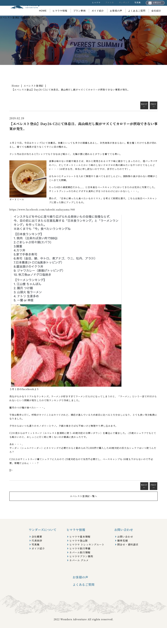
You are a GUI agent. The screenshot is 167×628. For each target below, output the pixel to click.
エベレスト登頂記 (33, 85)
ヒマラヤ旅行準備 (79, 548)
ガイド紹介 (98, 10)
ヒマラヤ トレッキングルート (86, 544)
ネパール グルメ (79, 560)
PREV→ (153, 105)
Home (15, 85)
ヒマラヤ (96, 2)
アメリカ (109, 2)
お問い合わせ (125, 536)
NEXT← (144, 105)
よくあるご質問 (136, 10)
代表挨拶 (37, 540)
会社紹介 (156, 10)
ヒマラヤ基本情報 (79, 536)
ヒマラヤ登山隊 (78, 540)
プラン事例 (79, 10)
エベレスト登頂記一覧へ (83, 496)
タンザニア (124, 2)
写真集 (137, 2)
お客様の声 (116, 10)
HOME (43, 10)
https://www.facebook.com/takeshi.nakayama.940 (42, 209)
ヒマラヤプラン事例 (81, 556)
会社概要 (37, 536)
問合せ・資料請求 (127, 544)
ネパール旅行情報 (79, 552)
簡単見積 (122, 540)
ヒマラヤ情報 (60, 10)
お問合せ (154, 2)
